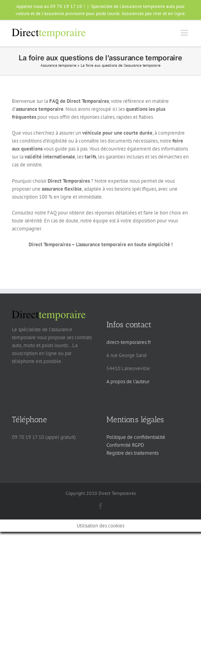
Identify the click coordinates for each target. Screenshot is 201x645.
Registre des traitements (132, 453)
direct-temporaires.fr (128, 342)
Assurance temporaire (58, 65)
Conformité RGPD (125, 445)
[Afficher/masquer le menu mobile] (185, 33)
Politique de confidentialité (135, 437)
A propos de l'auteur (127, 381)
